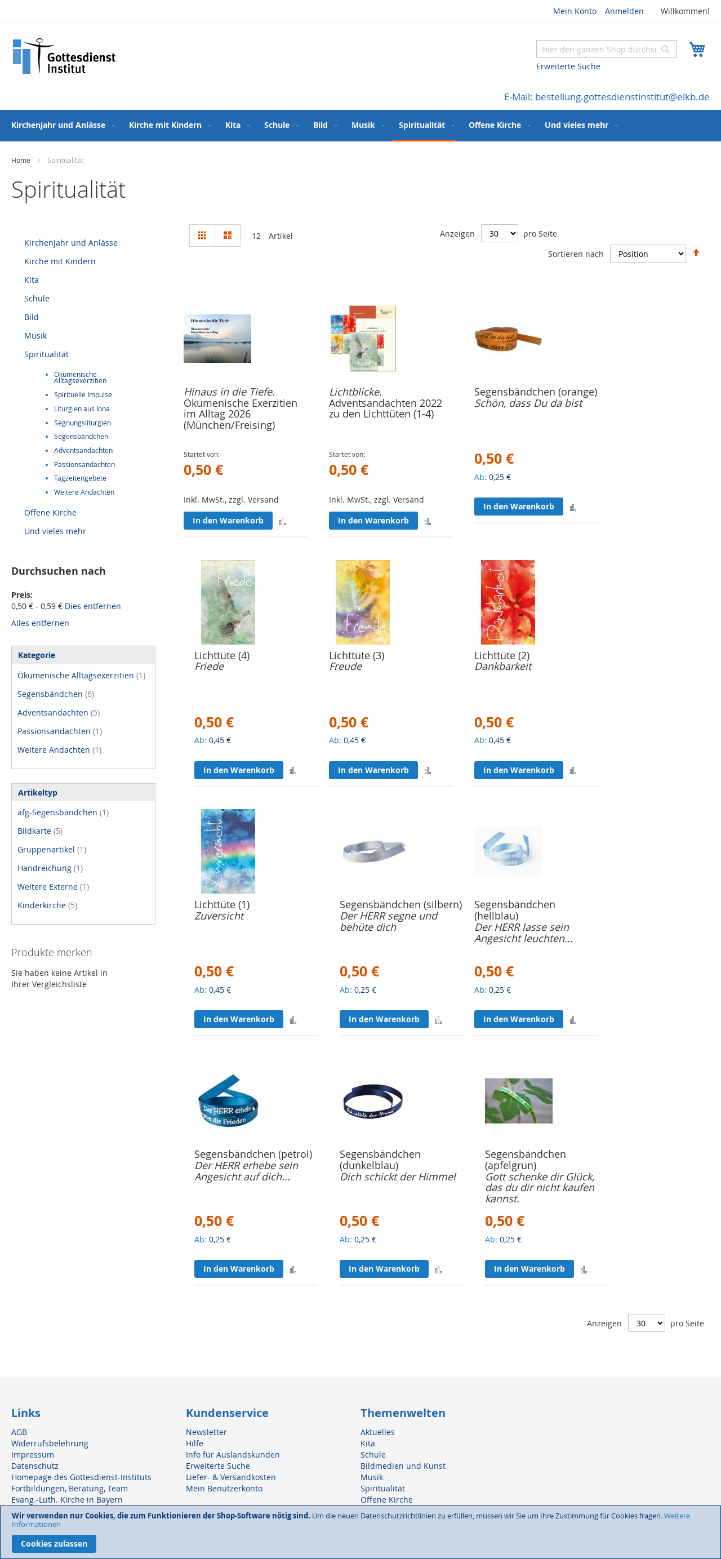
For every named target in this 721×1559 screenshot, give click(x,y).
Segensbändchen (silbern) (401, 904)
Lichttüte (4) (222, 655)
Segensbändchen (81, 436)
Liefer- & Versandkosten (231, 1477)
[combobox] (606, 49)
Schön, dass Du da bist (528, 403)
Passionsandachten (84, 464)
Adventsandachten (83, 450)
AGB (19, 1432)
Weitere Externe (53, 886)
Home (21, 160)
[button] (282, 521)
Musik (35, 335)
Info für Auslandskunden (233, 1454)
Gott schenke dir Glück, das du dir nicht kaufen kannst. (539, 1188)
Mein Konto (575, 11)
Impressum (32, 1454)
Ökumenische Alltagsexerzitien (80, 377)
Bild (31, 317)
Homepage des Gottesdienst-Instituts (81, 1477)
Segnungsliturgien (82, 423)
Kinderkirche (47, 905)
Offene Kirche (50, 512)
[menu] (360, 125)
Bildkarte (40, 830)
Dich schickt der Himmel (398, 1176)
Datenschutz (35, 1465)
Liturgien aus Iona (82, 409)
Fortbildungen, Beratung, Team (69, 1488)
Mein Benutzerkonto (224, 1488)
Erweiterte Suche (568, 66)
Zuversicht (218, 915)
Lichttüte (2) (501, 655)
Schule (37, 298)
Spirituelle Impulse (83, 394)
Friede (209, 666)
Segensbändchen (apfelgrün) (525, 1159)
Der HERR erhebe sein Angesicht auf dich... (246, 1170)
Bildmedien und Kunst (403, 1465)
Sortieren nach (576, 253)
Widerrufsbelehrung (49, 1443)
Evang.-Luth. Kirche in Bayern (67, 1499)
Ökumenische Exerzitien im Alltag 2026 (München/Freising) (240, 414)
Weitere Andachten (84, 492)
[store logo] (64, 56)
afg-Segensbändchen (63, 812)
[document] (360, 1532)
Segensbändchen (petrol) (253, 1154)
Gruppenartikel (51, 849)
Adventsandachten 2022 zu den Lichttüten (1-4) (385, 408)
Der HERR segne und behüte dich (388, 921)
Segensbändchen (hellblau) (514, 910)
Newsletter (206, 1432)
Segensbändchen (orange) (535, 391)
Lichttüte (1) (222, 904)
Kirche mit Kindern (60, 261)
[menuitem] (61, 125)
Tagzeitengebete (80, 478)
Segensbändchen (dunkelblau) (380, 1159)
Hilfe (194, 1443)
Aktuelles (377, 1432)
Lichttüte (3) (356, 655)
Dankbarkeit (502, 666)
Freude (345, 666)
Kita (31, 279)
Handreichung (50, 868)
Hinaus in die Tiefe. (229, 391)
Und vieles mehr (55, 531)
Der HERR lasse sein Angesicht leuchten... (523, 932)
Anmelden (624, 11)
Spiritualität (46, 354)
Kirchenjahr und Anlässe (71, 242)
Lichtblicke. (355, 391)
